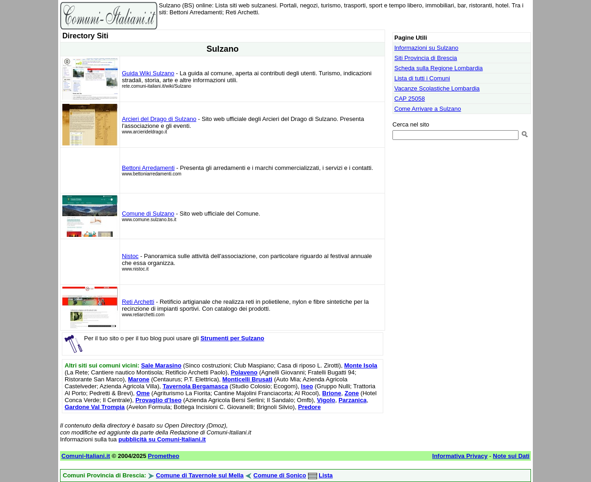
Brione (331, 393)
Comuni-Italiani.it (85, 455)
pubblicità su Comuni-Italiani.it (161, 439)
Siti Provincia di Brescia (425, 57)
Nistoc (130, 256)
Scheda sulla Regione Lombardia (438, 68)
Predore (309, 407)
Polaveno (244, 372)
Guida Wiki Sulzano (148, 73)
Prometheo (163, 455)
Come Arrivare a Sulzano (427, 108)
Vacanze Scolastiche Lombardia (437, 88)
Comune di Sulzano (148, 213)
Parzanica (352, 400)
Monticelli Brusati (247, 379)
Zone (351, 393)
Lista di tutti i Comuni (422, 78)
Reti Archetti (138, 301)
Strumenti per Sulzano (232, 338)
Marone (138, 379)
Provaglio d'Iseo (158, 400)
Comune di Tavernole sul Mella (200, 475)
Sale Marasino (161, 365)
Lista (325, 475)
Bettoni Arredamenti (148, 167)
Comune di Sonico (279, 475)
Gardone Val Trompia (95, 407)
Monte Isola (360, 365)
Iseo (307, 386)
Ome (143, 393)
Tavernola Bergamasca (195, 386)
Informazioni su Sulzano (426, 47)
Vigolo (326, 400)
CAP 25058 (409, 98)
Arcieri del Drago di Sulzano (159, 118)
